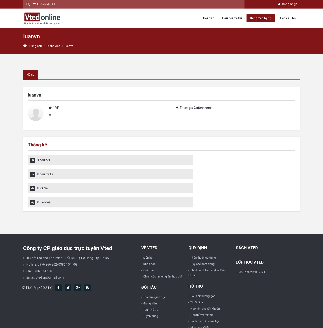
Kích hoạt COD (199, 300)
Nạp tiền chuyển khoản (205, 281)
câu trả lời (182, 160)
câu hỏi (43, 160)
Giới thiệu (149, 243)
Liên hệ (148, 230)
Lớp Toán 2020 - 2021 (251, 245)
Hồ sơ (31, 74)
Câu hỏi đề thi (232, 18)
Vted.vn (38, 321)
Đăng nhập (287, 4)
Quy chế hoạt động (202, 237)
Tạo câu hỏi (288, 18)
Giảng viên (150, 276)
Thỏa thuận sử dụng (203, 230)
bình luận (181, 174)
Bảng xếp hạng (260, 18)
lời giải (42, 174)
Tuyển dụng (150, 289)
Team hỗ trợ (150, 282)
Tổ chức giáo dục (154, 270)
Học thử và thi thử (201, 288)
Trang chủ (32, 46)
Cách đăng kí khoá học (205, 294)
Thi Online (196, 275)
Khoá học (149, 237)
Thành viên (53, 46)
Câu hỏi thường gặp (203, 269)
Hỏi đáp (208, 18)
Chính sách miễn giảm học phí (162, 249)
